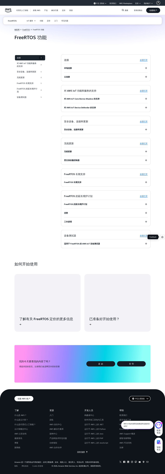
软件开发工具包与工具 (94, 420)
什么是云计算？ (21, 420)
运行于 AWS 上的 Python (95, 429)
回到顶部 (82, 452)
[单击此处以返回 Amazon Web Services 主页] (8, 12)
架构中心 (53, 433)
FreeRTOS (26, 30)
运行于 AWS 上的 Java (93, 433)
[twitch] (136, 462)
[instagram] (132, 462)
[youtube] (140, 462)
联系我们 (123, 415)
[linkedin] (128, 462)
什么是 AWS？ (20, 415)
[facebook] (124, 462)
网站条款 (25, 466)
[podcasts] (144, 462)
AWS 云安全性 (20, 433)
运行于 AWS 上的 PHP (93, 438)
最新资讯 (18, 438)
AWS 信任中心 (56, 424)
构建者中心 (89, 415)
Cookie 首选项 (37, 466)
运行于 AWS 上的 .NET (93, 424)
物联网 (17, 30)
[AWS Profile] (158, 3)
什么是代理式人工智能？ (25, 424)
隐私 (16, 466)
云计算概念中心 (21, 429)
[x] (120, 462)
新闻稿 (17, 447)
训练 (51, 420)
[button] (36, 10)
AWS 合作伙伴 (56, 447)
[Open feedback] (162, 237)
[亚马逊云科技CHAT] (159, 425)
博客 (16, 443)
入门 (51, 415)
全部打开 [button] (144, 60)
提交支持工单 (125, 420)
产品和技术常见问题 (58, 438)
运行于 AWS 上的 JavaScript (96, 443)
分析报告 (53, 443)
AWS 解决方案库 (57, 429)
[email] (147, 462)
